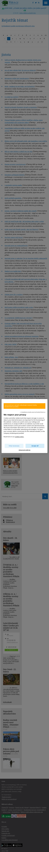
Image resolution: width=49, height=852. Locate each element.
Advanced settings (24, 450)
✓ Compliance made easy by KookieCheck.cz (32, 412)
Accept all (35, 446)
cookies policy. (19, 437)
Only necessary (14, 446)
